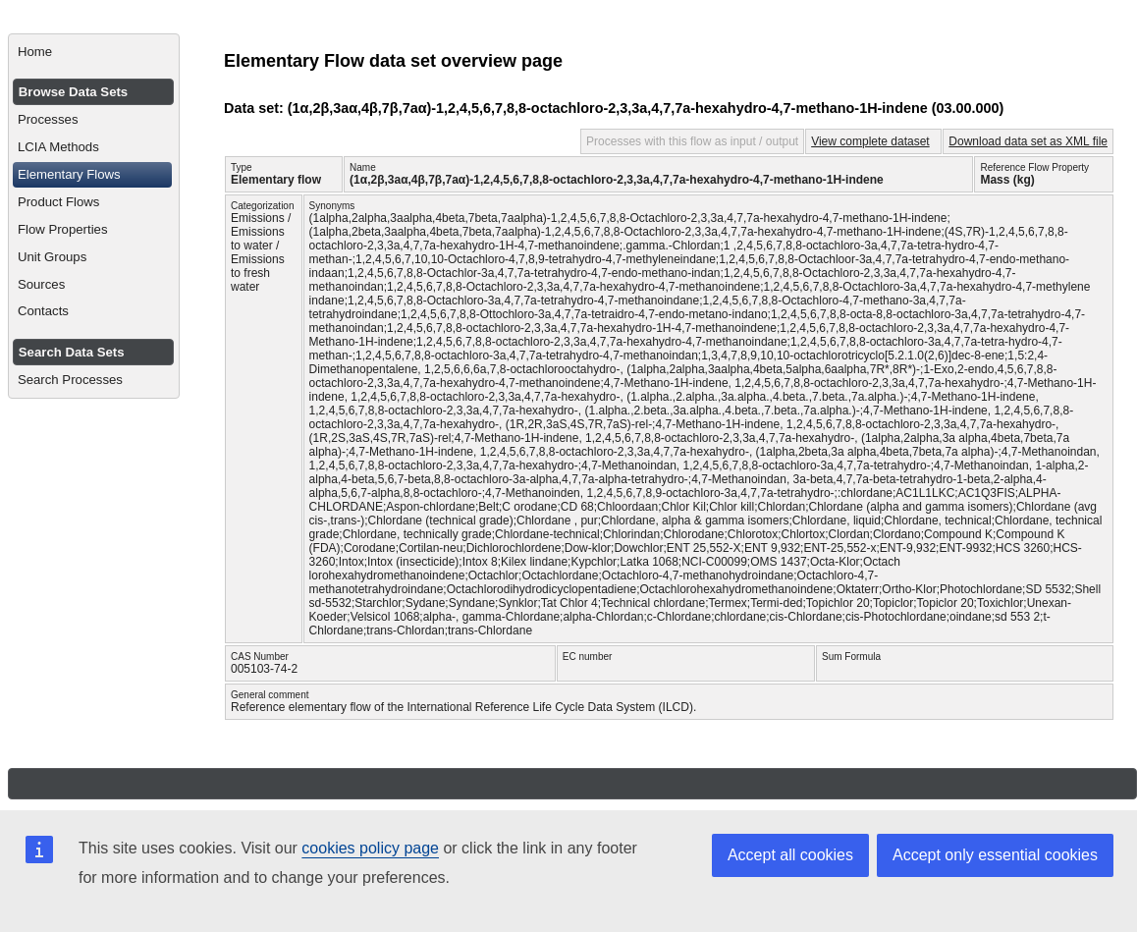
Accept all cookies (790, 855)
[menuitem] (94, 52)
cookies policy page (370, 848)
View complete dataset (870, 141)
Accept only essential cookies (995, 855)
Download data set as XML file (1028, 141)
